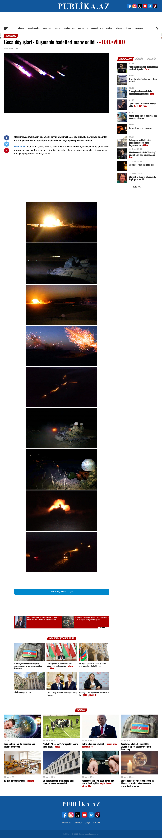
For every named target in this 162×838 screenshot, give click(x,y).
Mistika (119, 28)
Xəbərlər (78, 822)
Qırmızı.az (47, 28)
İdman (128, 28)
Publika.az (19, 146)
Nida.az (21, 28)
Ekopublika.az (96, 28)
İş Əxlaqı (96, 822)
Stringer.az (69, 28)
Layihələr (139, 28)
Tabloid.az (82, 28)
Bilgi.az (109, 28)
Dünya (57, 28)
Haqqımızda (66, 822)
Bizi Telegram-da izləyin (62, 591)
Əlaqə (87, 822)
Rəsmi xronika (34, 28)
